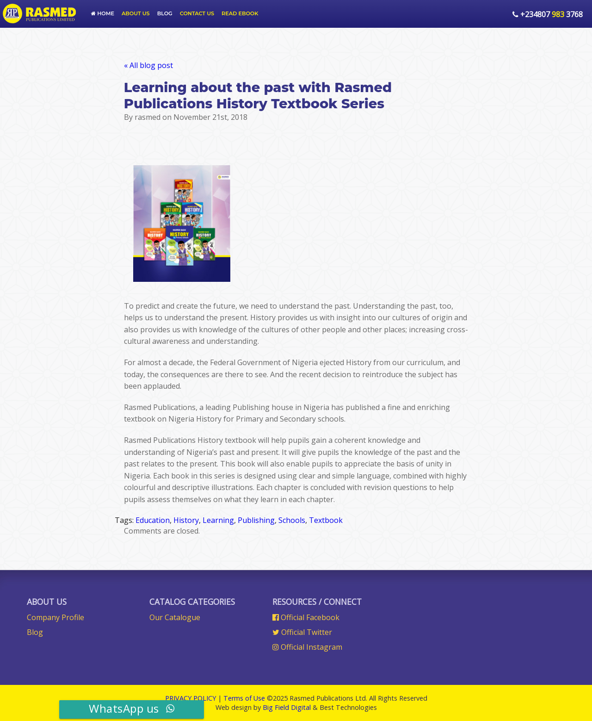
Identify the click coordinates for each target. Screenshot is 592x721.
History (186, 520)
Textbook (326, 520)
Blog (165, 13)
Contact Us (197, 13)
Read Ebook (240, 13)
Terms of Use (244, 698)
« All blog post (148, 65)
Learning (218, 520)
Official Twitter (302, 632)
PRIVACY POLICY (190, 698)
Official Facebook (305, 617)
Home (102, 13)
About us (136, 13)
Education (153, 520)
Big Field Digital (287, 707)
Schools (291, 520)
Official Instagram (307, 647)
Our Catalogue (174, 617)
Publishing (256, 520)
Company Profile (55, 617)
